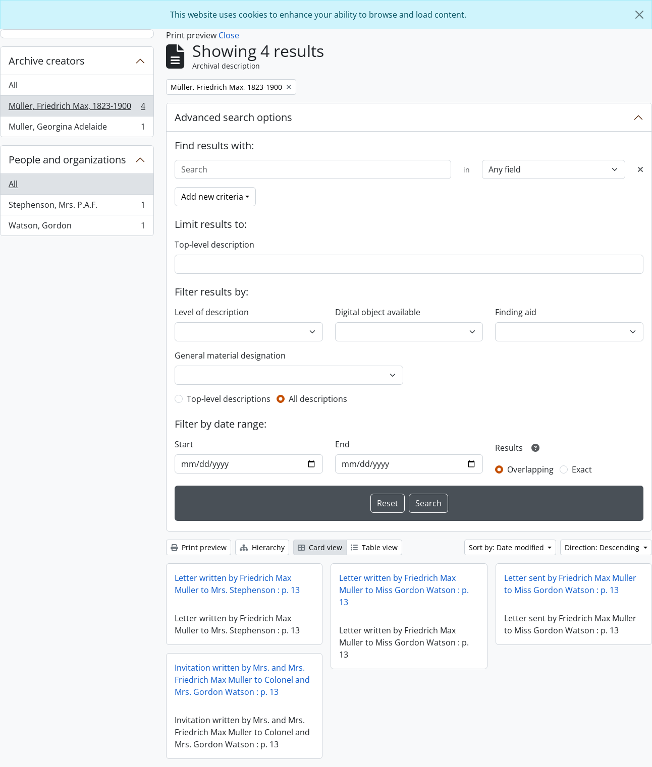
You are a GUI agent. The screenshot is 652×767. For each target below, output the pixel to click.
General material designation (230, 355)
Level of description (212, 312)
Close (229, 35)
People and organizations (67, 159)
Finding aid (515, 312)
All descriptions (318, 398)
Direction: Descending (603, 547)
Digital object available (377, 312)
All (13, 85)
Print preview (199, 547)
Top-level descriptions (228, 398)
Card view (320, 547)
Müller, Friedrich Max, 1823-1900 (76, 108)
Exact (582, 469)
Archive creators (47, 61)
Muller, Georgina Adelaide (76, 129)
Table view (374, 547)
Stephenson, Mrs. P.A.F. (76, 207)
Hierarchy (262, 547)
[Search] (313, 169)
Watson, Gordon (76, 227)
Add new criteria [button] (212, 196)
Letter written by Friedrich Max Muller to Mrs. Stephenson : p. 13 (237, 584)
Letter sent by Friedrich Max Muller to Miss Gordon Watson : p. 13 (570, 584)
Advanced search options (233, 117)
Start (184, 444)
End (342, 444)
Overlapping (530, 469)
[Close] (639, 15)
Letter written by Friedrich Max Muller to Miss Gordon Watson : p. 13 (404, 590)
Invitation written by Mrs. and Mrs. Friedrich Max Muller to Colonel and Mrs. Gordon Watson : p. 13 (242, 679)
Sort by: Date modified (507, 547)
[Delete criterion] (640, 169)
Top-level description (214, 244)
